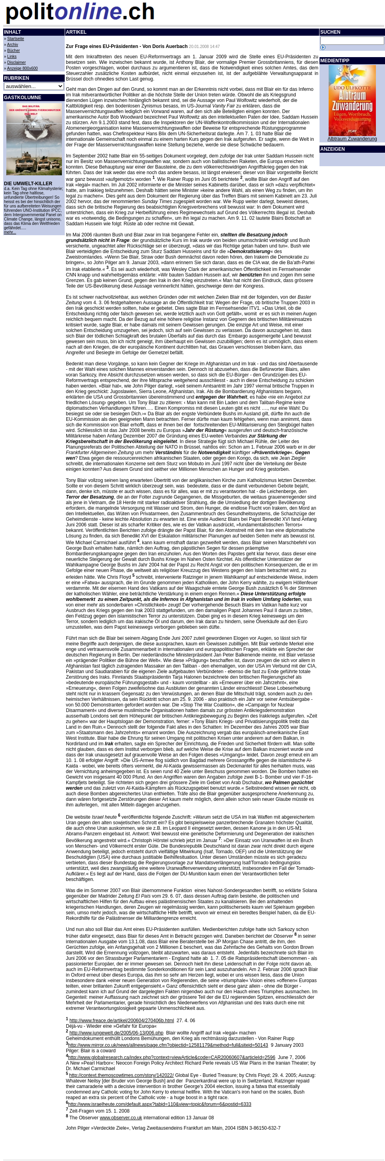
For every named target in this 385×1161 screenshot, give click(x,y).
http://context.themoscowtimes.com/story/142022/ (121, 1075)
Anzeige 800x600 (22, 68)
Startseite (15, 38)
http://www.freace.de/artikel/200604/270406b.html (121, 1020)
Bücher (13, 50)
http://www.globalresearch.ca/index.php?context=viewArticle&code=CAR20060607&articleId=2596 (171, 1057)
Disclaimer (16, 62)
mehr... (10, 232)
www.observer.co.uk (121, 1118)
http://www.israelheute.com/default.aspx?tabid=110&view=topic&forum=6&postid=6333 (160, 1104)
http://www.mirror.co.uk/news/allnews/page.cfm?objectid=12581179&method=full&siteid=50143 (168, 1045)
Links (11, 56)
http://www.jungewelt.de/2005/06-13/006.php (116, 1033)
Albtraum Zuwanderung (352, 139)
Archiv (12, 44)
